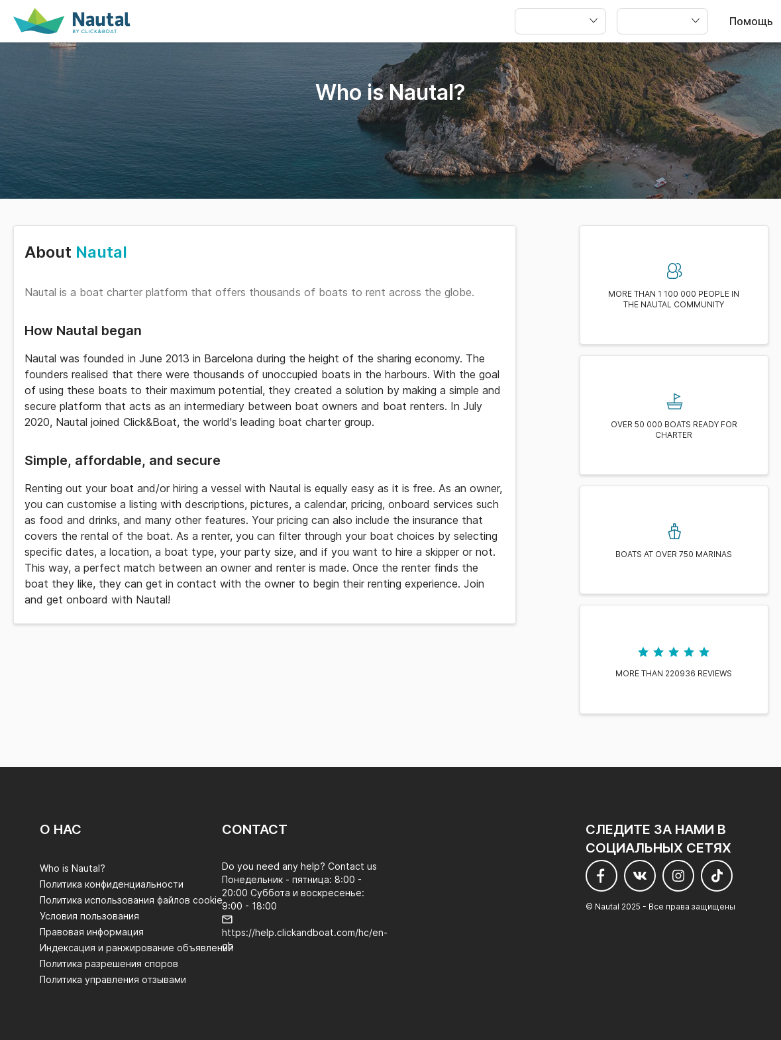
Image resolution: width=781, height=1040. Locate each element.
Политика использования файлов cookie (131, 900)
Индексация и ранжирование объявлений (136, 947)
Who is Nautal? (72, 868)
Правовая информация (92, 931)
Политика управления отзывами (113, 979)
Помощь (751, 21)
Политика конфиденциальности (111, 884)
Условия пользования (89, 915)
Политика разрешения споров (109, 963)
